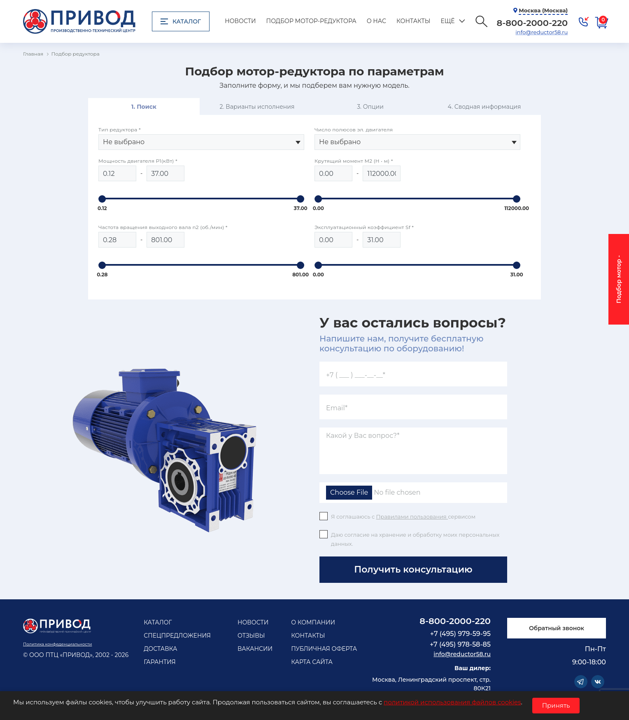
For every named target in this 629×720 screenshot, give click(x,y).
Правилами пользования (412, 516)
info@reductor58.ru (541, 32)
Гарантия (160, 662)
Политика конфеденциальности (57, 644)
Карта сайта (312, 662)
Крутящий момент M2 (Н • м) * (353, 161)
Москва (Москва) (543, 10)
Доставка (160, 648)
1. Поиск (143, 106)
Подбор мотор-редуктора (311, 21)
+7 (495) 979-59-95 (460, 634)
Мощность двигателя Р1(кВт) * (137, 161)
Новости (240, 21)
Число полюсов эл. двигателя (353, 129)
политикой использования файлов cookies (452, 702)
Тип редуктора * (119, 129)
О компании (313, 622)
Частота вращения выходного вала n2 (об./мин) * (163, 227)
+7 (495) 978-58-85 (460, 644)
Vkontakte (597, 681)
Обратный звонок (556, 628)
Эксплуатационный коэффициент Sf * (364, 227)
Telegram (580, 681)
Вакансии (255, 648)
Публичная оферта (324, 648)
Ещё (447, 21)
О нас (376, 21)
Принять (556, 705)
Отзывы (251, 635)
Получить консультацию (413, 569)
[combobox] (201, 142)
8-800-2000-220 (455, 621)
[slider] (102, 199)
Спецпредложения (177, 635)
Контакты (413, 21)
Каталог (181, 21)
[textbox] (201, 142)
